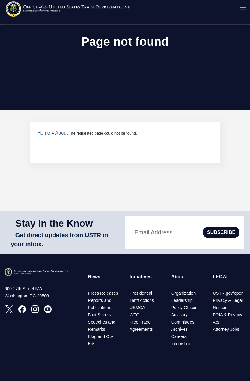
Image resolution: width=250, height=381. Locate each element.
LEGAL (221, 276)
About (61, 132)
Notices (220, 307)
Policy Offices (184, 307)
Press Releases (103, 293)
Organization (183, 293)
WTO (134, 314)
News (94, 276)
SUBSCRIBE (221, 232)
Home (43, 132)
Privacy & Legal (228, 300)
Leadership (182, 300)
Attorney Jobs (226, 329)
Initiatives (141, 276)
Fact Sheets (99, 314)
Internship (180, 343)
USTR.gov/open (228, 293)
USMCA (137, 307)
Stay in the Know (54, 223)
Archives (179, 329)
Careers (179, 336)
